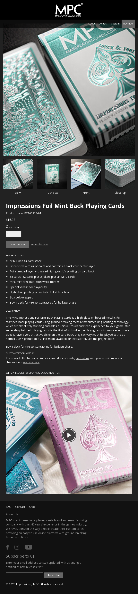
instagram (16, 547)
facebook (7, 547)
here (111, 339)
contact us (82, 358)
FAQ (8, 507)
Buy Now (128, 23)
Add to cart (17, 244)
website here (31, 362)
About (91, 23)
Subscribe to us (39, 244)
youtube (28, 547)
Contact (103, 23)
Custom (115, 23)
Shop (32, 507)
